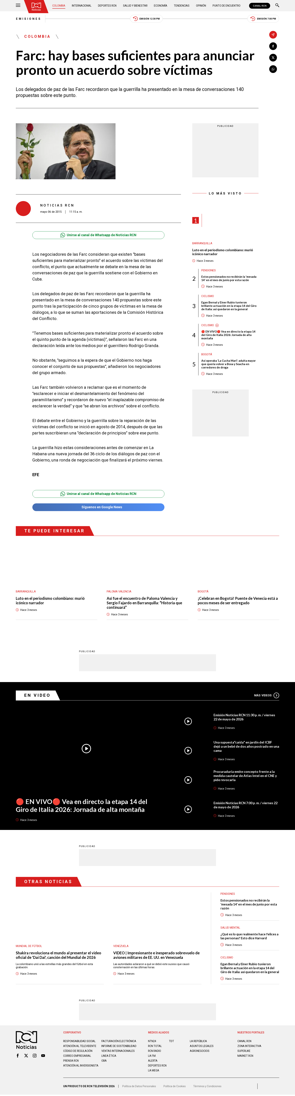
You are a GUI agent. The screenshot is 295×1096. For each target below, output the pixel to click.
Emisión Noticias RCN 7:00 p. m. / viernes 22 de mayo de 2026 (246, 805)
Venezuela (120, 946)
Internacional (82, 5)
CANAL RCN (259, 5)
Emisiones (28, 18)
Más (266, 695)
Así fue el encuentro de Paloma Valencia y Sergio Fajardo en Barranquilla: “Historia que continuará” (144, 603)
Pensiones (208, 270)
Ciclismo (207, 296)
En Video (37, 695)
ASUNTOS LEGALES (202, 1046)
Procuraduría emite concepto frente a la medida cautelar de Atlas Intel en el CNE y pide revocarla (245, 776)
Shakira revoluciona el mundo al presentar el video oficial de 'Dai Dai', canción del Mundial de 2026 (58, 955)
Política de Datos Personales (139, 1087)
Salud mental (230, 928)
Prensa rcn (71, 1063)
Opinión (201, 5)
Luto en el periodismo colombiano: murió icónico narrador (222, 252)
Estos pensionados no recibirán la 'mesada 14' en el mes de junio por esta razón (228, 278)
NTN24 (152, 1041)
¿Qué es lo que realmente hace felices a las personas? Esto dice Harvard (249, 936)
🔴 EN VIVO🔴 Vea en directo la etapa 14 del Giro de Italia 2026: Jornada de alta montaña (228, 335)
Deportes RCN (107, 5)
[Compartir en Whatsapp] (273, 69)
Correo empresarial (77, 1058)
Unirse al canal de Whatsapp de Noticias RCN (98, 235)
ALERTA (153, 1060)
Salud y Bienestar (135, 5)
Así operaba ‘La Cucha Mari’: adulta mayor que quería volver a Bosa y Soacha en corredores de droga (228, 364)
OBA (104, 1063)
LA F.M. (152, 1055)
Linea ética (108, 1058)
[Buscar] (277, 5)
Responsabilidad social (79, 1041)
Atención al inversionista (72, 1070)
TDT (171, 1041)
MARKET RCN (245, 1055)
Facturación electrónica (119, 1041)
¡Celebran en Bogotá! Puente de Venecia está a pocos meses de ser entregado (238, 600)
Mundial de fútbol (29, 946)
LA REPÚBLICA (198, 1041)
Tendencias (182, 5)
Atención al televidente (79, 1046)
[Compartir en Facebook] (273, 46)
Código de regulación (78, 1054)
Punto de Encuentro (226, 5)
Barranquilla (202, 243)
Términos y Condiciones (207, 1087)
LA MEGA (153, 1070)
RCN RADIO (154, 1051)
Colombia (58, 5)
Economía (161, 5)
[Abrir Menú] (18, 5)
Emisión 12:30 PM (146, 19)
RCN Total (155, 1046)
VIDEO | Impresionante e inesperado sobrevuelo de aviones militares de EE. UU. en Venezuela (156, 955)
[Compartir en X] (273, 57)
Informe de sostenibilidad (111, 1048)
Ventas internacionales (118, 1054)
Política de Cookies (174, 1087)
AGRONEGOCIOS (200, 1051)
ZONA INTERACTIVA (249, 1046)
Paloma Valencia (119, 592)
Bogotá (206, 354)
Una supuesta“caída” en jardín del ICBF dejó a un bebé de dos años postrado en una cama (244, 746)
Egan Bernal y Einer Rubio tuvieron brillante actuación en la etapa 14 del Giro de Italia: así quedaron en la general (228, 306)
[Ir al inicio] (36, 6)
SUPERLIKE (244, 1051)
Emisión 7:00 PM (263, 19)
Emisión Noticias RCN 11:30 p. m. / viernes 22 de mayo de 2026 (245, 717)
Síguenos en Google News (98, 507)
